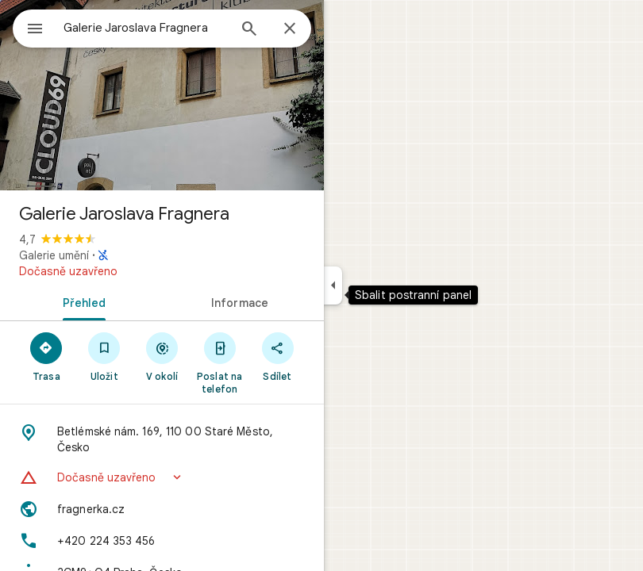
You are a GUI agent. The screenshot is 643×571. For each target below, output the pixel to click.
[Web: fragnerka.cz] (162, 509)
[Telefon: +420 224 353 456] (162, 541)
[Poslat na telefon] (219, 362)
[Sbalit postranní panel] (333, 285)
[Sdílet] (277, 356)
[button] (162, 477)
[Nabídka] (35, 30)
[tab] (81, 301)
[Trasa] (46, 356)
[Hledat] (249, 30)
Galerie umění (54, 255)
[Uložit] (104, 356)
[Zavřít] (289, 29)
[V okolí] (162, 356)
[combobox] (145, 27)
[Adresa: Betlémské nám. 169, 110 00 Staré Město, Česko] (162, 439)
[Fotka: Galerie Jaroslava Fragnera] (162, 95)
